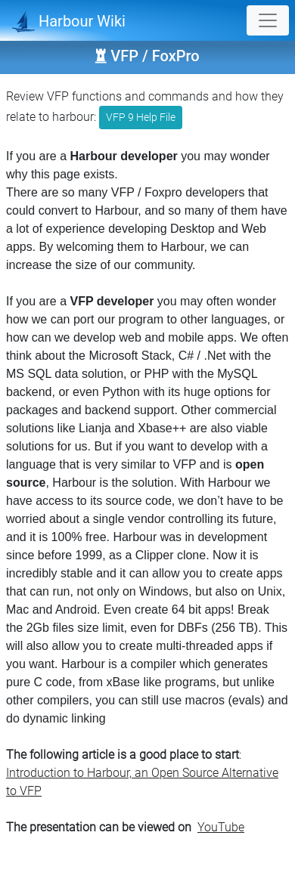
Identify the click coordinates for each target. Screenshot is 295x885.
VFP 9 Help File (140, 117)
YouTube (220, 827)
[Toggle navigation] (268, 20)
